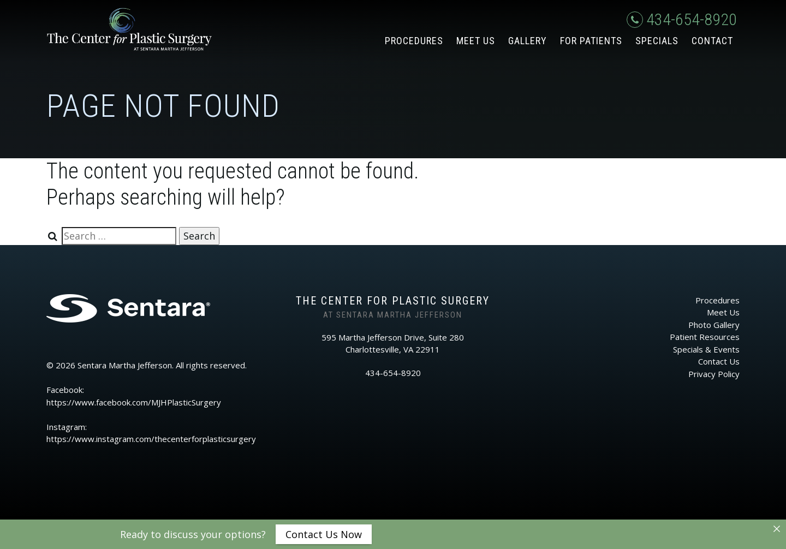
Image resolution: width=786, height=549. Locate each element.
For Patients (591, 40)
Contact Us (719, 361)
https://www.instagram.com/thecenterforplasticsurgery (151, 438)
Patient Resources (705, 336)
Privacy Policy (714, 373)
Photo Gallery (714, 324)
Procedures (414, 40)
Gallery (527, 40)
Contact (712, 40)
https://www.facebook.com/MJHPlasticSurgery (133, 402)
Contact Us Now (323, 534)
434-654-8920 (682, 19)
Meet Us (475, 40)
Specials (656, 40)
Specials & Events (706, 349)
